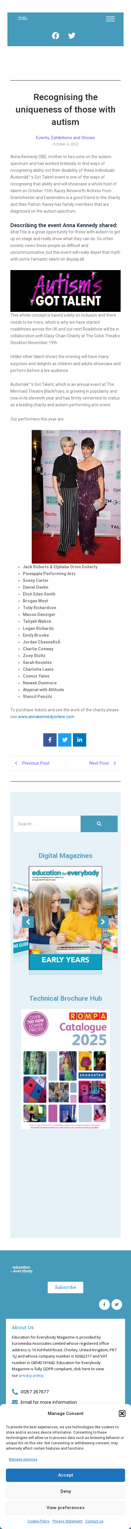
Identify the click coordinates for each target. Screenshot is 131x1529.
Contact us (94, 1521)
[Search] (47, 824)
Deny (65, 1491)
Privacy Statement (67, 1521)
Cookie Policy (38, 1521)
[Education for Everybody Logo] (22, 18)
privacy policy (31, 1375)
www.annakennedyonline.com (46, 716)
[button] (122, 1413)
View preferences (65, 1507)
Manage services (23, 1459)
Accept (65, 1475)
